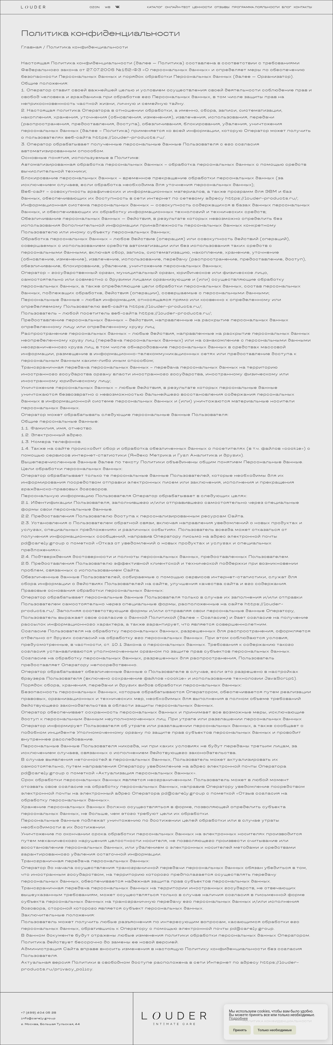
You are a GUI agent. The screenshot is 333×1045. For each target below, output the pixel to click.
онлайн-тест (177, 7)
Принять (240, 1030)
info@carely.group (38, 1018)
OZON (94, 7)
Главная (31, 47)
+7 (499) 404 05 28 (38, 1012)
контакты (303, 7)
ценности (202, 7)
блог (286, 7)
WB (107, 7)
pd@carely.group (43, 543)
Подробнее (238, 1018)
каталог (155, 7)
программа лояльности (256, 7)
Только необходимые (275, 1030)
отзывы (221, 7)
